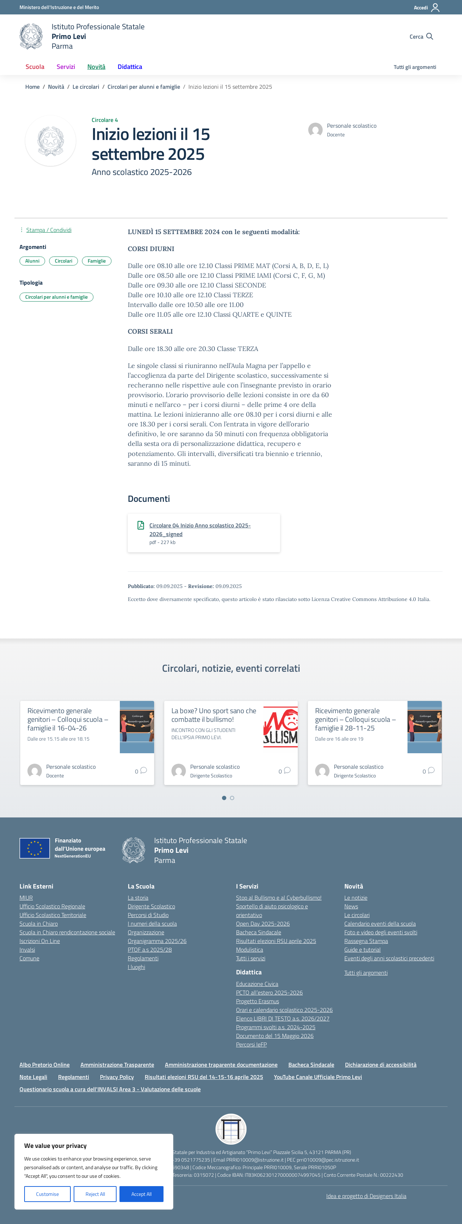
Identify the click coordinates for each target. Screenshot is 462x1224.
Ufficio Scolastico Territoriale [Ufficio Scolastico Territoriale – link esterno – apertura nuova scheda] (52, 915)
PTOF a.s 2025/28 (150, 949)
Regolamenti (143, 958)
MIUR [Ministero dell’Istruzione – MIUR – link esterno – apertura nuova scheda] (26, 897)
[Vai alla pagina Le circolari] (86, 86)
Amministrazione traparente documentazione (221, 1064)
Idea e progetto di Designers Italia (366, 1196)
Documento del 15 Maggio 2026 (275, 1035)
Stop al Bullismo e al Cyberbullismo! (279, 897)
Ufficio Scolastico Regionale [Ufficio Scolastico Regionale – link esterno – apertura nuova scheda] (52, 906)
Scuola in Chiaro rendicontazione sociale (67, 932)
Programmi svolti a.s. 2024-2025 (275, 1027)
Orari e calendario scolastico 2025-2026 (284, 1009)
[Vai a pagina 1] (224, 798)
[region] (93, 1172)
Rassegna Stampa (366, 940)
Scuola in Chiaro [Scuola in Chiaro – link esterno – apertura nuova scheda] (38, 923)
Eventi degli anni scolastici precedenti (389, 958)
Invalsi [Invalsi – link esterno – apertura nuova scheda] (27, 949)
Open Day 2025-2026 (263, 923)
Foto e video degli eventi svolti (380, 932)
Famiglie (97, 260)
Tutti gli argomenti (415, 67)
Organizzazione (146, 932)
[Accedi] (427, 7)
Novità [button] (96, 66)
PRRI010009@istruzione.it (255, 1159)
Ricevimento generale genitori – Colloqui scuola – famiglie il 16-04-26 (67, 719)
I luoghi (136, 966)
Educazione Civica (257, 983)
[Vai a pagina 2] (232, 798)
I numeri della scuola (152, 923)
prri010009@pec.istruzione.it (328, 1159)
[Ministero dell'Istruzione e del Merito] (59, 7)
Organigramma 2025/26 (157, 940)
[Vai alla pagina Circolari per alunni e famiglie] (144, 86)
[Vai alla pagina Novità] (56, 86)
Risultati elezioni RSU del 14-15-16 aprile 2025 (204, 1076)
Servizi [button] (66, 66)
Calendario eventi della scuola (380, 923)
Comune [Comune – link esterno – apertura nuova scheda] (29, 958)
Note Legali (33, 1076)
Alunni (32, 260)
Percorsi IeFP (251, 1044)
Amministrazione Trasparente (117, 1064)
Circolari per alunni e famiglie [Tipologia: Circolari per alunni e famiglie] (56, 296)
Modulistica (249, 949)
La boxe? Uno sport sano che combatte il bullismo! (214, 715)
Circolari (63, 260)
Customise (47, 1194)
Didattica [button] (130, 66)
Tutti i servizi (250, 958)
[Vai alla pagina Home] (32, 86)
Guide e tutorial (362, 949)
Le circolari (357, 915)
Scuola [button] (35, 66)
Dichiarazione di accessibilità (381, 1064)
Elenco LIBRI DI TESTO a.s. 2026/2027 (283, 1018)
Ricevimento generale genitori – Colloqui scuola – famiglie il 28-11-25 (355, 719)
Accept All (141, 1194)
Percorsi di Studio (148, 915)
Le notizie (355, 897)
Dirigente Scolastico (151, 906)
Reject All (95, 1194)
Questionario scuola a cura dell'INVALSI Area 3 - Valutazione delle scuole (110, 1089)
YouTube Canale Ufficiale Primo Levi (318, 1076)
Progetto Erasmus (257, 1001)
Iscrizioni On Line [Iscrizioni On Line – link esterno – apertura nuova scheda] (39, 940)
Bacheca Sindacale (258, 932)
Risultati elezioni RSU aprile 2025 (276, 940)
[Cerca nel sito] (421, 36)
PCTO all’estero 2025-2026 (269, 992)
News (351, 906)
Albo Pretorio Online (44, 1064)
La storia (138, 897)
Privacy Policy (117, 1076)
